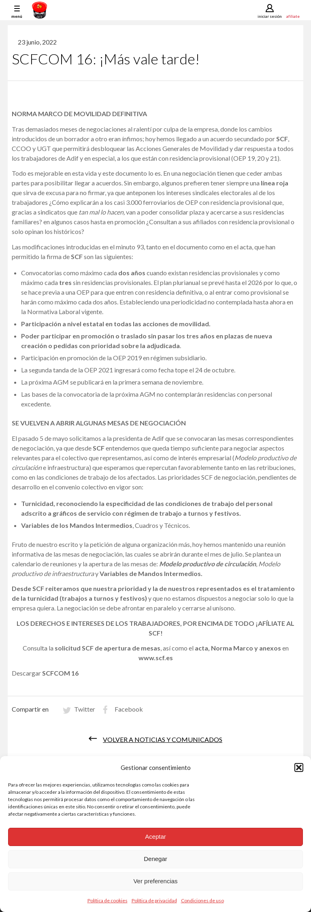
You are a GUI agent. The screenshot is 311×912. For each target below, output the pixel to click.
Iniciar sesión (270, 16)
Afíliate (293, 16)
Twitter (84, 709)
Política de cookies (107, 900)
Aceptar (155, 836)
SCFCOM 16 (60, 673)
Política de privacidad (154, 900)
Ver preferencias (155, 881)
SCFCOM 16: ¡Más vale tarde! (106, 59)
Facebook (129, 709)
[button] (299, 767)
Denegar (155, 858)
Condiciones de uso (202, 900)
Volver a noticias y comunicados (162, 739)
